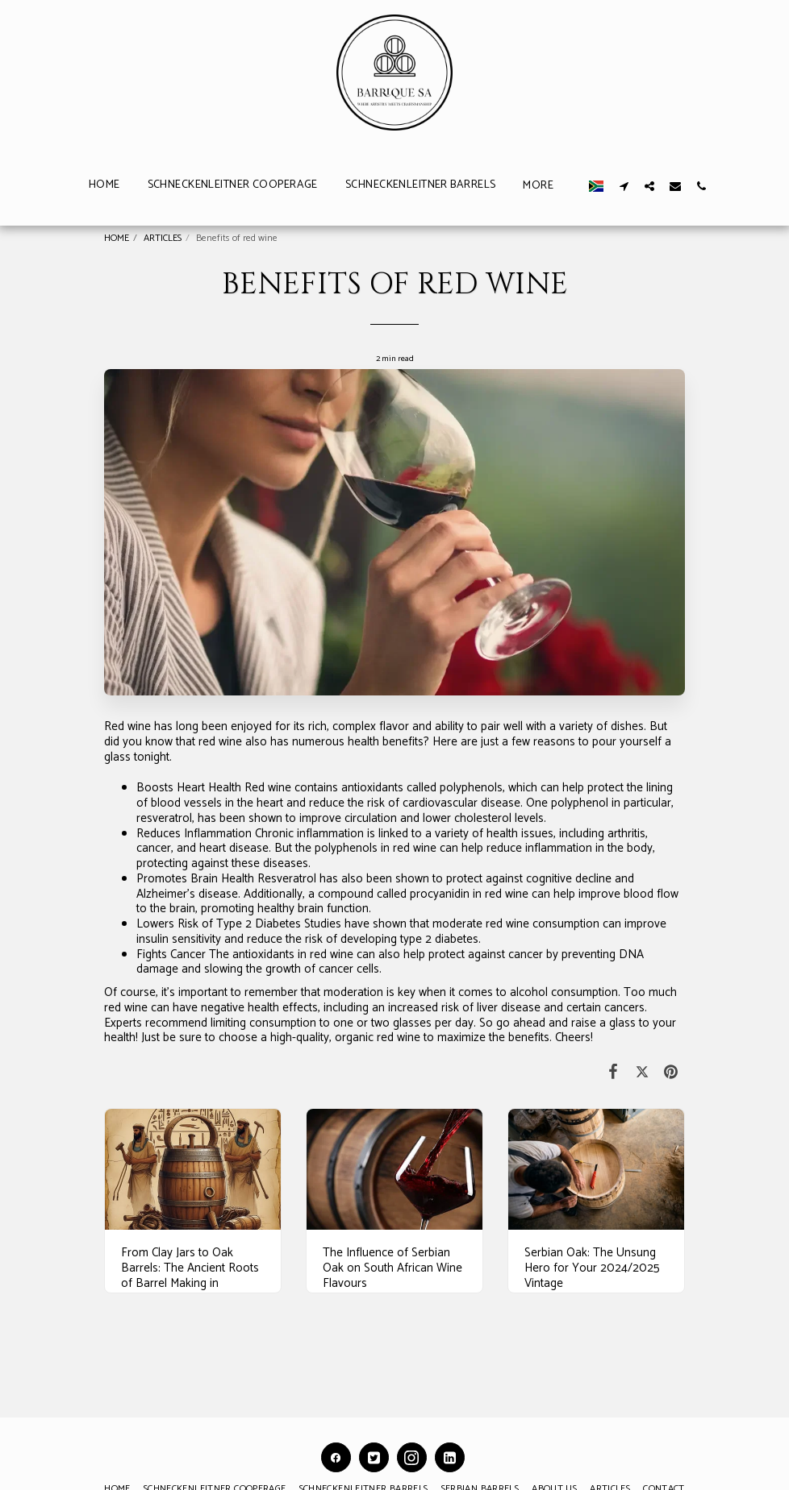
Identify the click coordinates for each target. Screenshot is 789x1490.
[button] (683, 186)
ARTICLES (163, 238)
